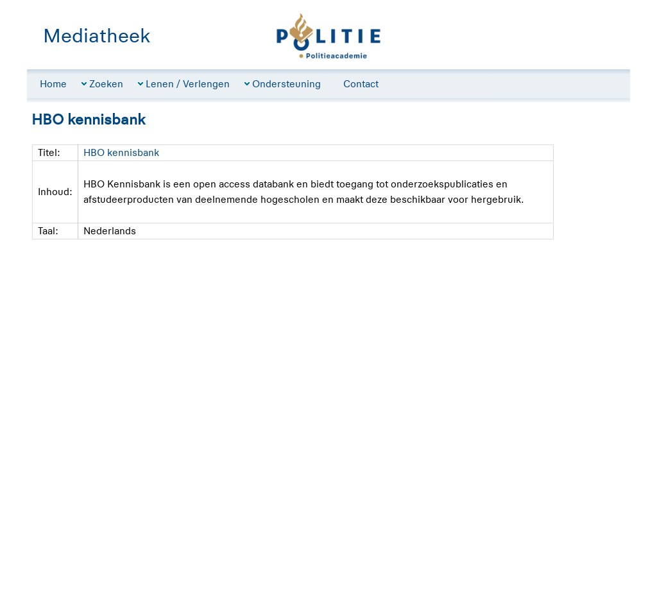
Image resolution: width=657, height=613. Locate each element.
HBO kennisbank (121, 152)
